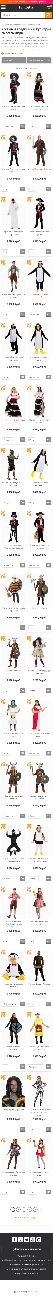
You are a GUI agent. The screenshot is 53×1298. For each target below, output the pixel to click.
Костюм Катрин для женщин (39, 107)
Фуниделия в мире (26, 1256)
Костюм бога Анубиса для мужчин (13, 484)
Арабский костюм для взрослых (13, 233)
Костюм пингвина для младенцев (13, 985)
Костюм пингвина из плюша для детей (39, 860)
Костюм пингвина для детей (39, 296)
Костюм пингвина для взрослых (39, 484)
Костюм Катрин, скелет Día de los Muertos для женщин (39, 1112)
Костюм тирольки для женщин (39, 1173)
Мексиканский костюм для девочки (13, 421)
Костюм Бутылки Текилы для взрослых (39, 1048)
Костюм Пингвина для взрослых (13, 358)
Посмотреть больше (14, 53)
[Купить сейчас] (22, 126)
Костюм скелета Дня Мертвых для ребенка (13, 546)
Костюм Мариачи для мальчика (39, 546)
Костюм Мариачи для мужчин (39, 233)
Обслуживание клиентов (26, 1248)
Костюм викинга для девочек (14, 797)
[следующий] (41, 1209)
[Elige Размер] (8, 126)
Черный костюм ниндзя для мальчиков (13, 860)
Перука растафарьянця (13, 1109)
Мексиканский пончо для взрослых (13, 609)
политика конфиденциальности (27, 1264)
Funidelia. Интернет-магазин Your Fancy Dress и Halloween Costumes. (26, 7)
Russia (35, 1273)
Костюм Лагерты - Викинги (13, 1048)
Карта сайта (23, 1273)
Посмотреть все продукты (26, 1217)
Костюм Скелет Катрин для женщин (13, 1173)
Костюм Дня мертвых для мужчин (13, 170)
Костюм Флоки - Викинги (39, 984)
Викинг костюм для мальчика (39, 797)
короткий (8, 60)
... (2, 24)
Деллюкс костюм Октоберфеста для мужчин (14, 924)
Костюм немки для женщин (39, 922)
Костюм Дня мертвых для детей (13, 107)
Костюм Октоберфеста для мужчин (13, 296)
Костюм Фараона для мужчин (13, 734)
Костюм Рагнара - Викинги (39, 169)
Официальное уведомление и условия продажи (27, 1260)
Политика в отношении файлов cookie (27, 1269)
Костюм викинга (39, 608)
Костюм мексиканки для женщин (39, 421)
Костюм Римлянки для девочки (39, 734)
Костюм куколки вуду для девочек (39, 672)
